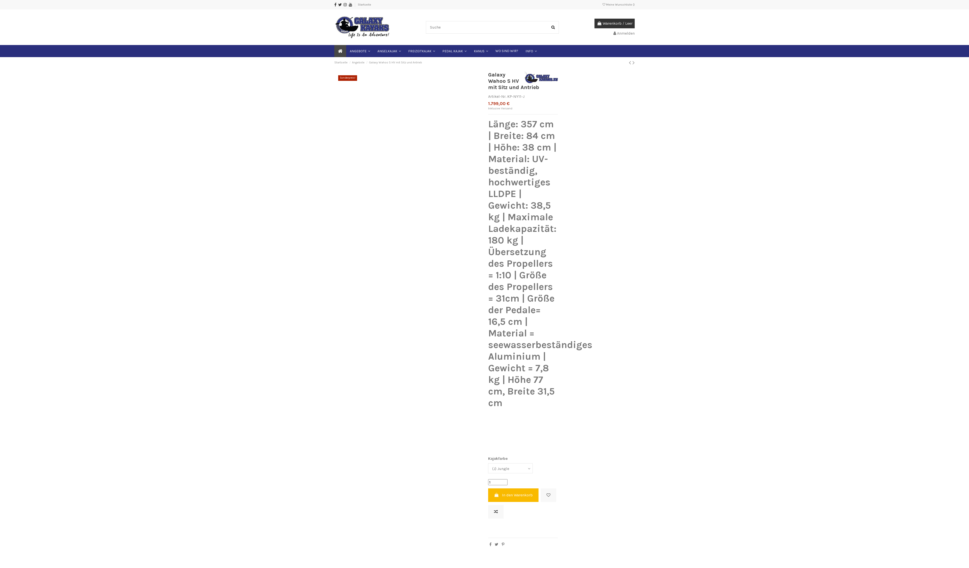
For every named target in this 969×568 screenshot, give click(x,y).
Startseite (364, 4)
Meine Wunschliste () (618, 4)
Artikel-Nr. (497, 96)
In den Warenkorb (513, 495)
